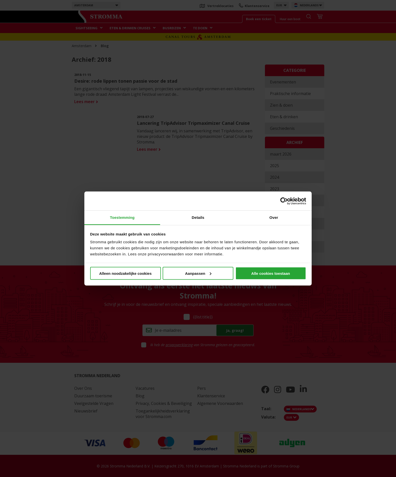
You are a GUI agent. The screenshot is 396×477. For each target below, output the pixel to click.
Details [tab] (198, 217)
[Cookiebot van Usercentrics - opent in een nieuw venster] (284, 201)
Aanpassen (198, 273)
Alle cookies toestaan (270, 273)
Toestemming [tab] (122, 217)
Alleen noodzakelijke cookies (125, 273)
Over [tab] (273, 217)
